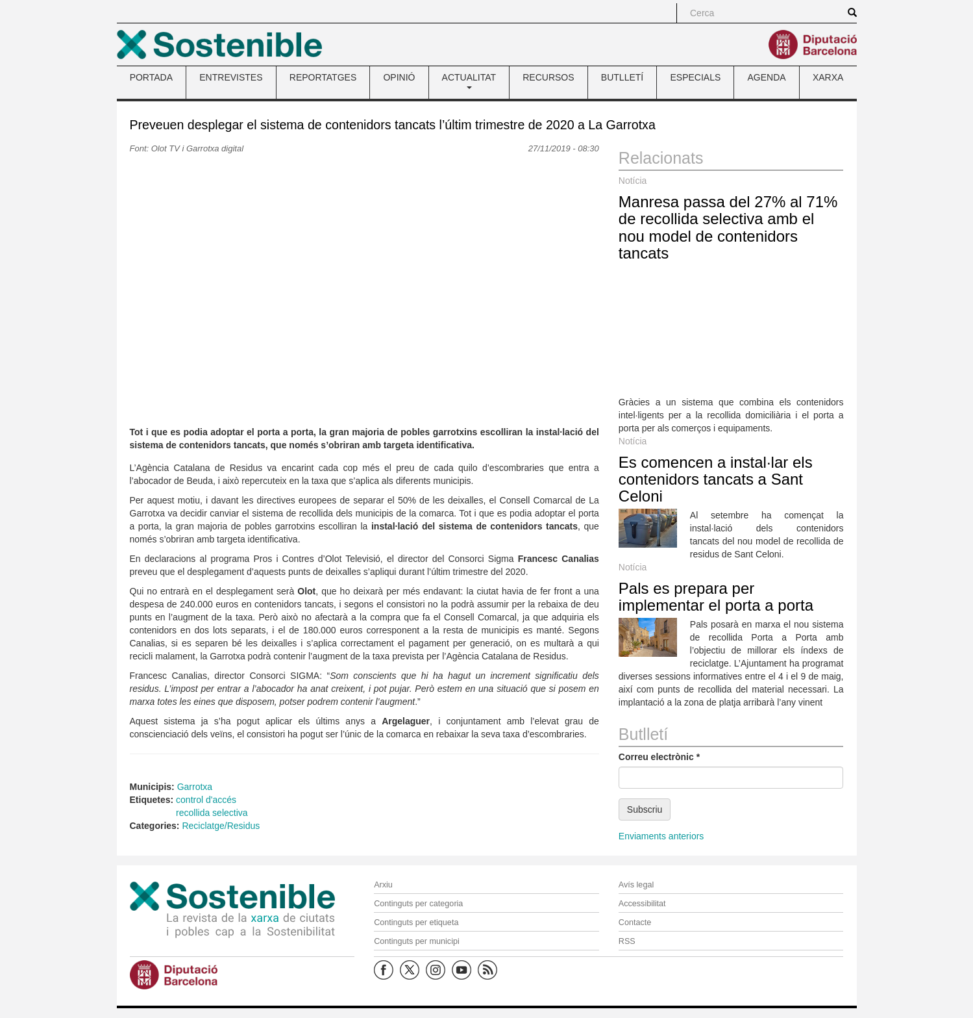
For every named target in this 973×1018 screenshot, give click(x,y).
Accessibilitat (642, 903)
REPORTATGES (322, 77)
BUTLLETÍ (622, 77)
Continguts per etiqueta (416, 922)
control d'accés (206, 800)
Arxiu (383, 884)
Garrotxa (194, 787)
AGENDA (767, 77)
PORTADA (151, 77)
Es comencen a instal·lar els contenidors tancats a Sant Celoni (716, 479)
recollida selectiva (212, 813)
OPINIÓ (399, 77)
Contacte (635, 922)
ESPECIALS (695, 77)
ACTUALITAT (469, 80)
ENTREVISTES (230, 77)
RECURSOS (548, 77)
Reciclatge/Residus (221, 826)
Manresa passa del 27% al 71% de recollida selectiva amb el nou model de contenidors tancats (728, 227)
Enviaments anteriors (661, 836)
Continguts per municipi (417, 941)
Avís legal (636, 884)
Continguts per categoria (418, 903)
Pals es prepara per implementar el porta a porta (716, 596)
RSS (627, 941)
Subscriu (644, 809)
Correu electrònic (659, 757)
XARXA (828, 77)
